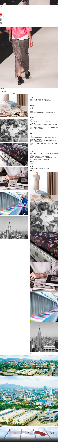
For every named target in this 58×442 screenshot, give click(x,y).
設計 (31, 97)
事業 (1, 19)
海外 (31, 166)
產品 (1, 20)
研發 (31, 108)
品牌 (1, 18)
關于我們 (2, 16)
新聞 (1, 23)
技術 (31, 120)
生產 (31, 152)
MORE (1, 426)
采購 (31, 136)
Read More (32, 103)
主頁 (1, 15)
